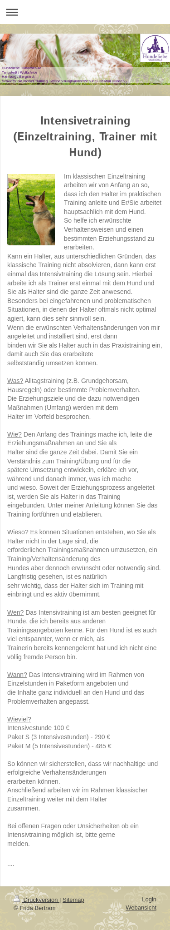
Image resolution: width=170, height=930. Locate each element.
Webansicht (141, 907)
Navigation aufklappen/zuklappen (85, 12)
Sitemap (73, 899)
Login (149, 899)
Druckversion (36, 899)
